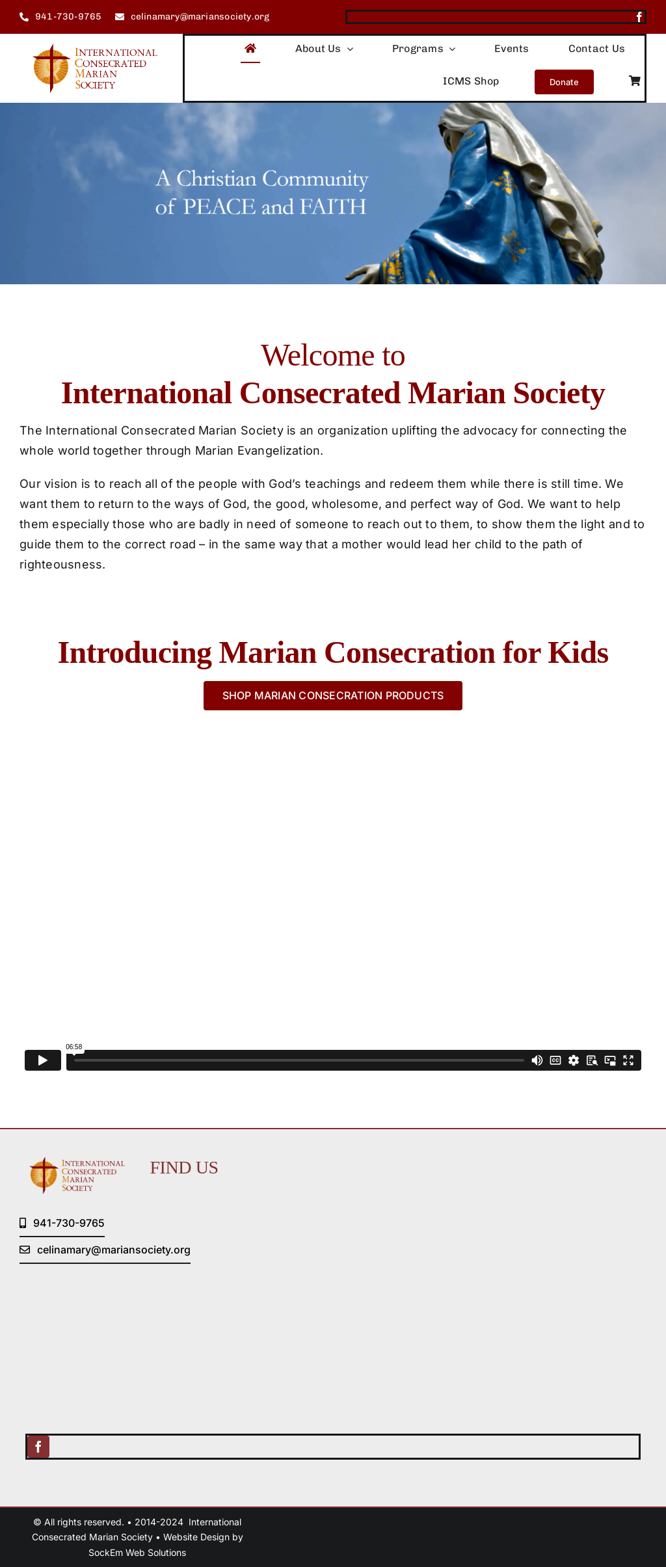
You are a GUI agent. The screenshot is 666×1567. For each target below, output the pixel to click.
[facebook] (639, 17)
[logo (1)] (88, 49)
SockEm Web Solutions (137, 1552)
